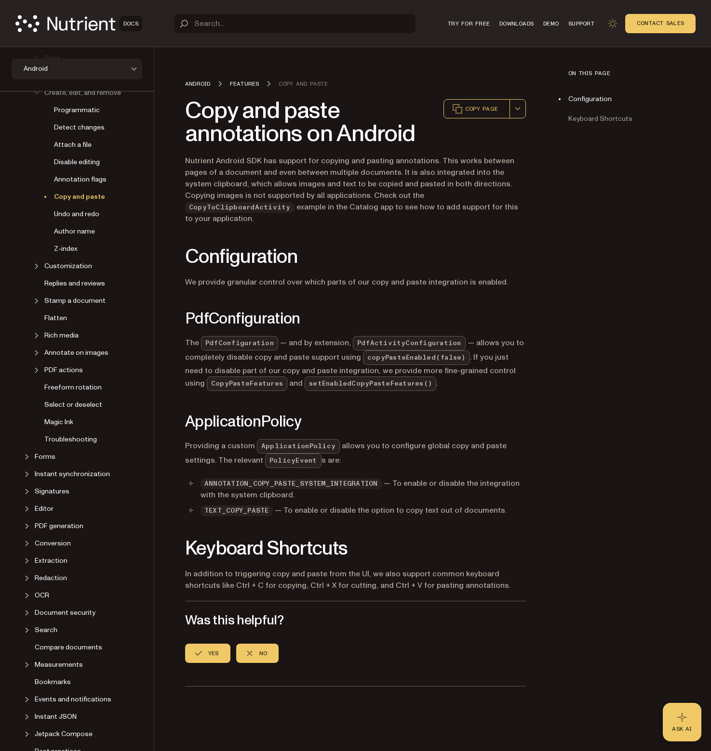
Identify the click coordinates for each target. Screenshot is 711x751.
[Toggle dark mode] (612, 23)
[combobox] (518, 108)
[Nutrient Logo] (78, 23)
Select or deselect (73, 404)
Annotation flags (80, 179)
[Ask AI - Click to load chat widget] (682, 722)
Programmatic (77, 110)
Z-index (66, 248)
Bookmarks (53, 681)
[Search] (295, 23)
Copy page (475, 109)
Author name (74, 231)
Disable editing (77, 162)
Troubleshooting (70, 439)
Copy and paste (79, 196)
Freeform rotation (73, 387)
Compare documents (68, 647)
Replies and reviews (74, 283)
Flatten (55, 318)
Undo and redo (76, 214)
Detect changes (79, 127)
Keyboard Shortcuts (600, 118)
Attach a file (73, 144)
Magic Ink (58, 422)
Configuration (590, 99)
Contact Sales (660, 23)
